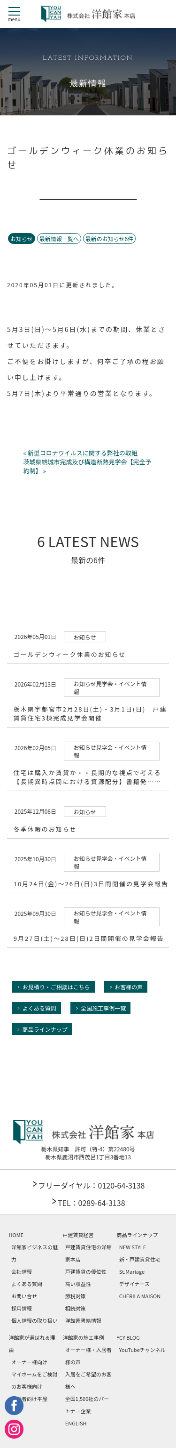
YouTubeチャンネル (142, 1349)
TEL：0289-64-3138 (91, 1202)
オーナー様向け (29, 1362)
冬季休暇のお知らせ (45, 829)
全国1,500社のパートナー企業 (87, 1405)
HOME (16, 1234)
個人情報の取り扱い (34, 1320)
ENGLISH (76, 1423)
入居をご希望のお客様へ (88, 1380)
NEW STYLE (132, 1247)
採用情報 (21, 1308)
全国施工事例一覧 (103, 1008)
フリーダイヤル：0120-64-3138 (91, 1185)
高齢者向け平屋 (29, 1398)
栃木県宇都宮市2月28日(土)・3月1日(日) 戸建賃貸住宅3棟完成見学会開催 (90, 713)
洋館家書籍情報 (83, 1320)
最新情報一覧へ (59, 239)
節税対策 (75, 1296)
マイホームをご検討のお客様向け (34, 1380)
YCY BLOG (127, 1337)
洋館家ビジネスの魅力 (34, 1253)
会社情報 (21, 1271)
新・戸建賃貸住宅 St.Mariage (140, 1265)
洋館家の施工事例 (83, 1337)
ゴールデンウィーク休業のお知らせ (70, 654)
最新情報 (88, 84)
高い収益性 (78, 1283)
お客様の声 (129, 987)
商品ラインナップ (45, 1029)
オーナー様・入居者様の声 (88, 1356)
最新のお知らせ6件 (109, 239)
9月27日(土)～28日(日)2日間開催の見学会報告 (89, 938)
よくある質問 (39, 1008)
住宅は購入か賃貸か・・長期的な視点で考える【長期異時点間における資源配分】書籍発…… (87, 777)
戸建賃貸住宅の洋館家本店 (88, 1253)
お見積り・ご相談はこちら (56, 987)
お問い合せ (24, 1296)
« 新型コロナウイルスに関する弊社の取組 (80, 452)
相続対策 (75, 1308)
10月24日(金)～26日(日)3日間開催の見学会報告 (91, 883)
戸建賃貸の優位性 (86, 1271)
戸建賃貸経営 (77, 1234)
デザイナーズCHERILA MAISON (140, 1290)
